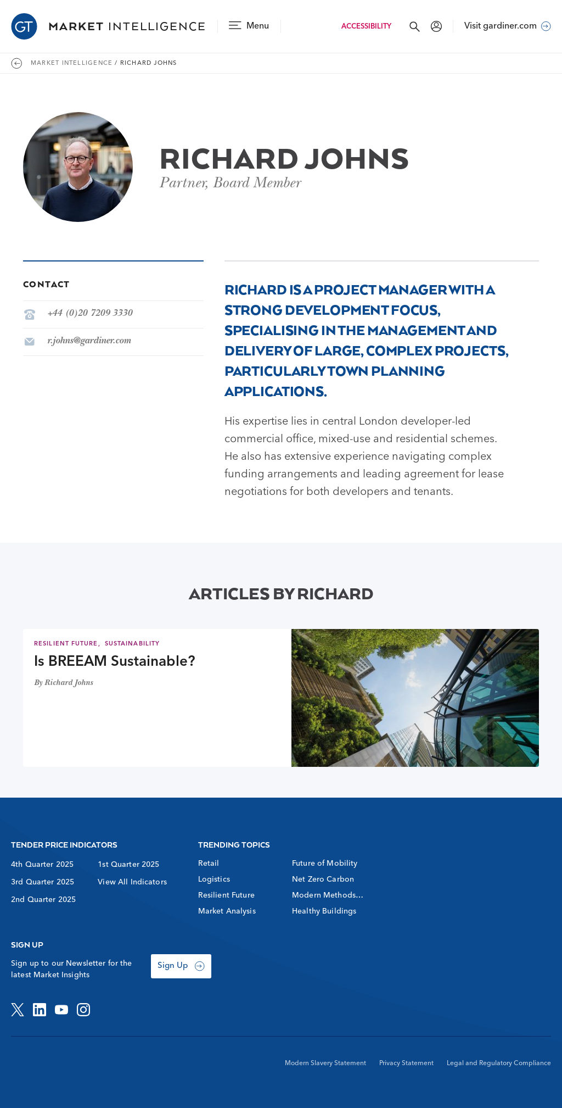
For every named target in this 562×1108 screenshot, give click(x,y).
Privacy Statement (406, 1063)
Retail (209, 863)
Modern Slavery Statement (325, 1063)
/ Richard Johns (146, 63)
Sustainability (132, 644)
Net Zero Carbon (323, 879)
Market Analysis (227, 911)
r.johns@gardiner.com (89, 342)
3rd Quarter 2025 (42, 882)
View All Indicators (132, 882)
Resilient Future (66, 644)
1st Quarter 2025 (128, 864)
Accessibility (366, 26)
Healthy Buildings (324, 911)
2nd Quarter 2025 (43, 900)
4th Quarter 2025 (42, 864)
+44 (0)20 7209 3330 (89, 314)
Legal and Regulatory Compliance (499, 1063)
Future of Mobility (325, 863)
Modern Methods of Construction (324, 896)
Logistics (214, 879)
